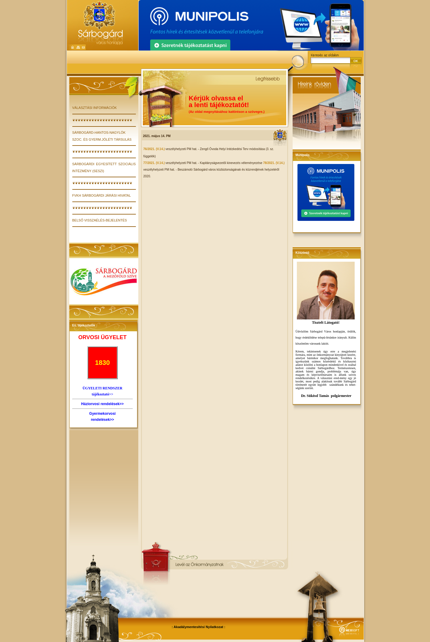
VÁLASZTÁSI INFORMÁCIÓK (94, 108)
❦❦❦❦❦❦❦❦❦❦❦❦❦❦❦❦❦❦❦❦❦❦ (102, 120)
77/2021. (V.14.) (154, 163)
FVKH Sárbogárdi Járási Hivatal (101, 195)
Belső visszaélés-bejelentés (99, 220)
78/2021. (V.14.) (273, 163)
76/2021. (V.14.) (154, 149)
